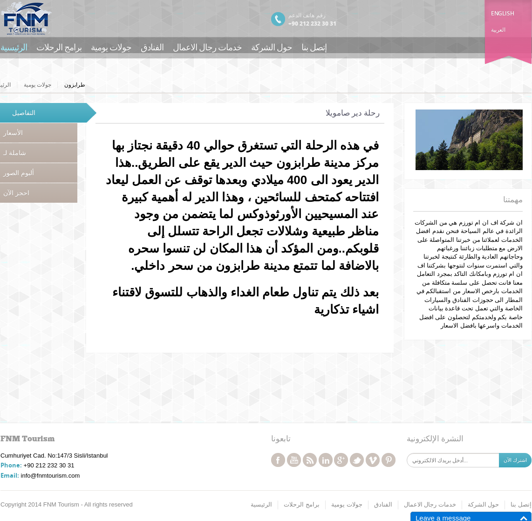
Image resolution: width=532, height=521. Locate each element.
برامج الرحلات (59, 47)
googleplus (341, 460)
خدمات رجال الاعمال (207, 47)
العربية (498, 30)
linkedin (326, 460)
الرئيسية (13, 47)
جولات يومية (111, 47)
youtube (294, 460)
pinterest (389, 460)
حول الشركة (271, 47)
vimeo (373, 460)
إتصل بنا (314, 47)
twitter (357, 460)
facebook (278, 460)
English (502, 13)
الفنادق (152, 47)
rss (310, 460)
